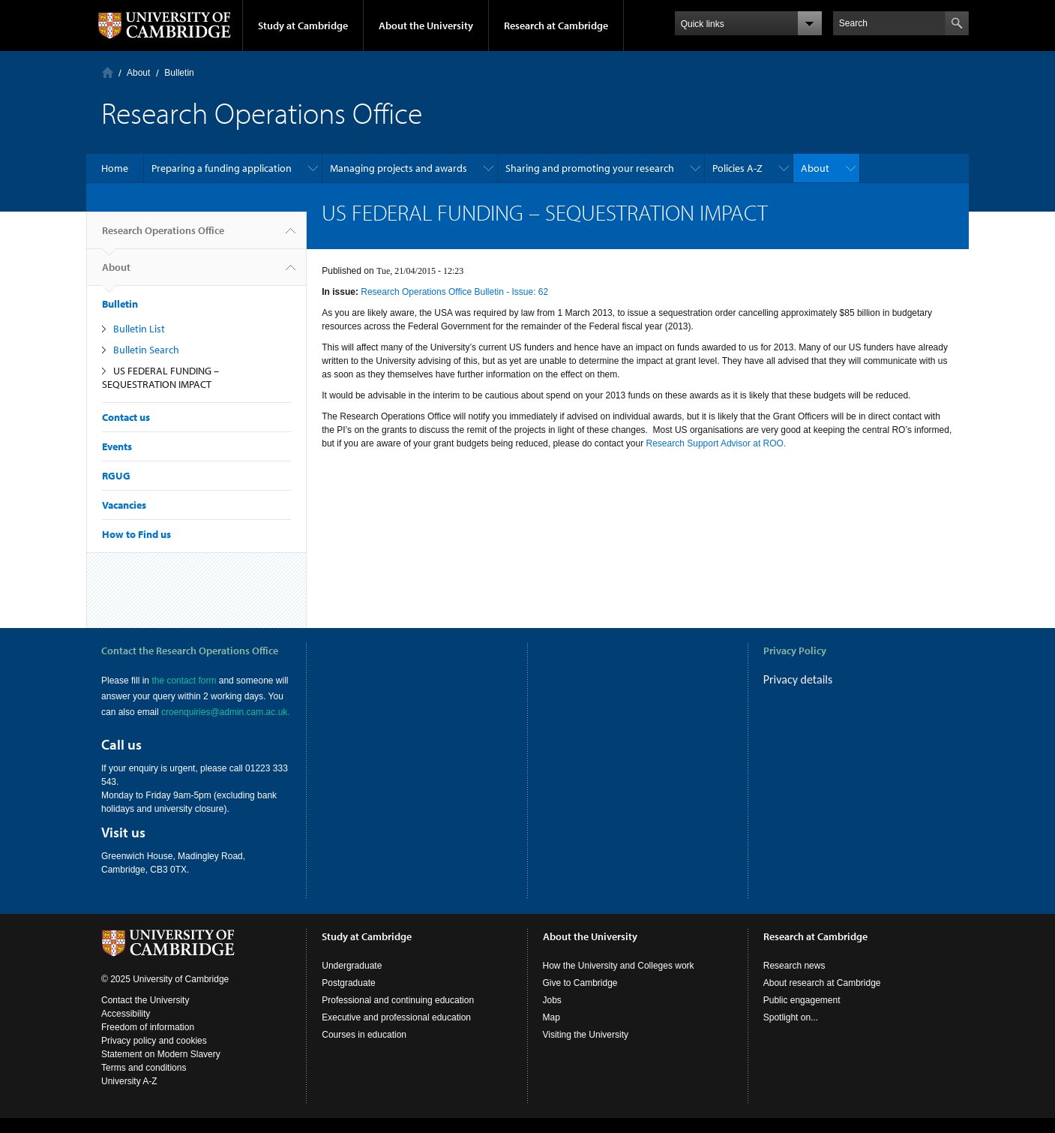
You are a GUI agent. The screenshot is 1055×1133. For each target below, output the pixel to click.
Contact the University (145, 1015)
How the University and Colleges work (618, 980)
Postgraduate (348, 998)
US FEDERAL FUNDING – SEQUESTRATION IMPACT (160, 377)
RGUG (116, 475)
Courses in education (364, 1049)
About (138, 73)
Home (107, 72)
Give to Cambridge (580, 998)
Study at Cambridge (303, 25)
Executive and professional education (396, 1032)
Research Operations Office (163, 236)
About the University (426, 25)
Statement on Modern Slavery (160, 1069)
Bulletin (178, 73)
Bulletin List (139, 328)
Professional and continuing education (398, 1015)
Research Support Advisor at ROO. (716, 443)
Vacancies (124, 505)
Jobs (552, 1015)
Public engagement (802, 1015)
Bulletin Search (146, 349)
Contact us (126, 417)
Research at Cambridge (556, 25)
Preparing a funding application (221, 168)
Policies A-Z (737, 168)
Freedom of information (147, 1042)
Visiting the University (586, 1049)
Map (551, 1032)
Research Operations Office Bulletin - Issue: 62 (454, 292)
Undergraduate (352, 980)
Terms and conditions (143, 1082)
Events (117, 446)
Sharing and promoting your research (589, 168)
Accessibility (125, 1028)
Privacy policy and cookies (154, 1055)
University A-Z (129, 1096)
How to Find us (136, 534)
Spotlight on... (790, 1032)
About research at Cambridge (822, 998)
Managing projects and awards (398, 168)
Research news (794, 980)
